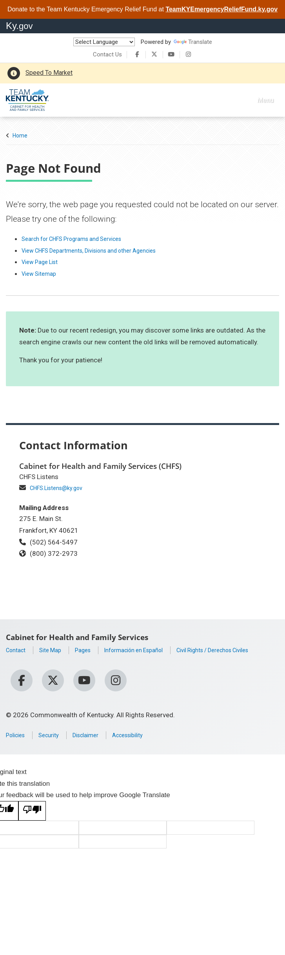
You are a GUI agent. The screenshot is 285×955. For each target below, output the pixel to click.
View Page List (43, 262)
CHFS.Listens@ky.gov (61, 488)
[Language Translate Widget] (104, 42)
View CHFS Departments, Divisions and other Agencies (102, 250)
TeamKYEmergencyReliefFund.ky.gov (221, 9)
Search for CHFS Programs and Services (81, 238)
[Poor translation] (32, 813)
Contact (17, 650)
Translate (193, 41)
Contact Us (107, 54)
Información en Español (149, 650)
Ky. (19, 25)
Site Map (56, 650)
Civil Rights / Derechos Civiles (50, 662)
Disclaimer (96, 737)
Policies (17, 737)
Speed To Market (49, 72)
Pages (91, 650)
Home (20, 135)
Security (55, 737)
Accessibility (144, 737)
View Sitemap (42, 273)
